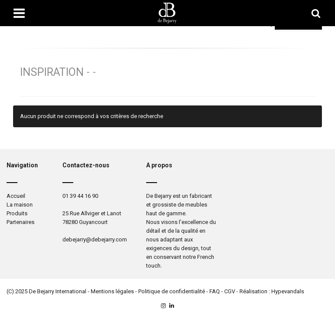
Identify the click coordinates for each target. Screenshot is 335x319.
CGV (229, 291)
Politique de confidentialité (171, 291)
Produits (17, 213)
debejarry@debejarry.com (94, 239)
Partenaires (20, 222)
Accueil (16, 196)
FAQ (214, 291)
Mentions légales (112, 291)
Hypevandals (287, 291)
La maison (20, 204)
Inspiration (52, 72)
